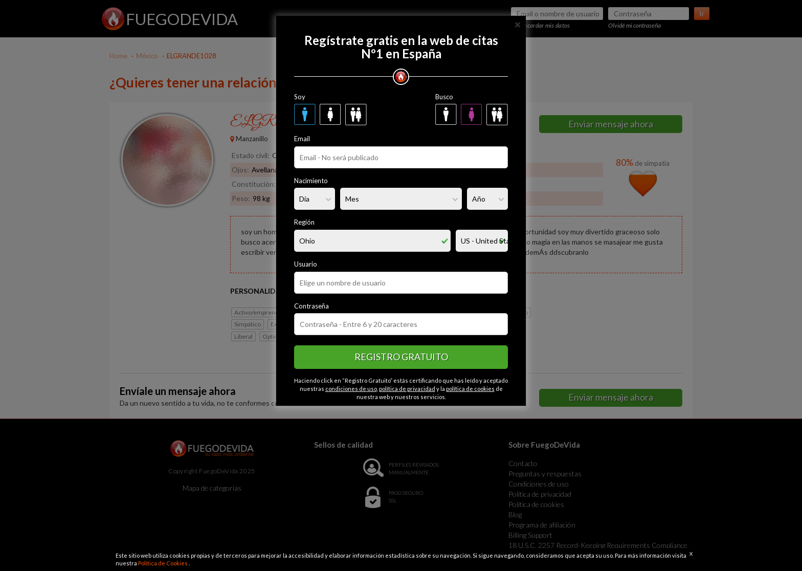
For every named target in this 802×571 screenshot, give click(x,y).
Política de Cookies (163, 563)
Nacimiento (311, 181)
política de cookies (470, 388)
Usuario (305, 264)
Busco (444, 97)
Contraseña (311, 306)
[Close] (518, 23)
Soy (299, 97)
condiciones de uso (351, 388)
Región (304, 222)
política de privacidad (407, 388)
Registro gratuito (401, 356)
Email (302, 139)
